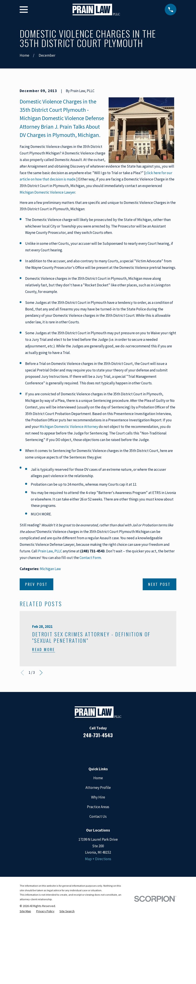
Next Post (159, 658)
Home (98, 852)
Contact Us (98, 890)
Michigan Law (50, 643)
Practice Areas (98, 881)
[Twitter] (115, 824)
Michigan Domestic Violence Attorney (69, 501)
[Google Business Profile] (104, 824)
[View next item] (41, 747)
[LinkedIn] (92, 824)
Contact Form (90, 632)
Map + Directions (98, 933)
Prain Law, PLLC (50, 625)
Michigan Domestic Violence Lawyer (47, 266)
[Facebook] (80, 824)
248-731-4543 (98, 809)
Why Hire (98, 871)
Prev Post (36, 658)
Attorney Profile (98, 862)
